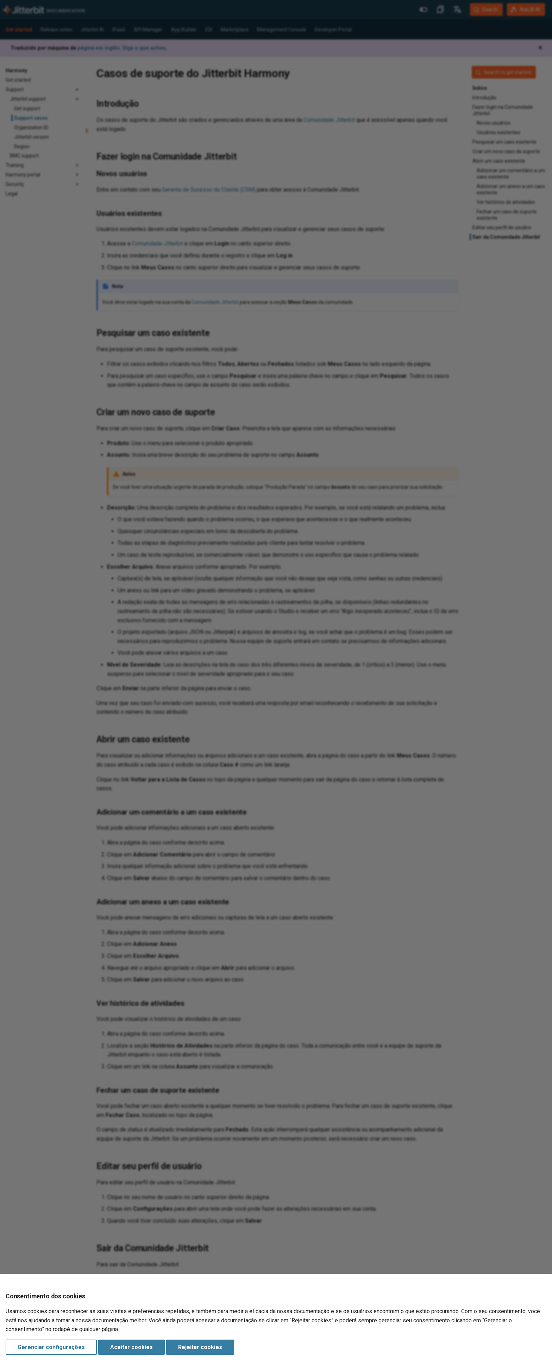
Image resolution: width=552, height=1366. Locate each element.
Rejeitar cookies (200, 1347)
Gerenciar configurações (51, 1347)
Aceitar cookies (131, 1347)
